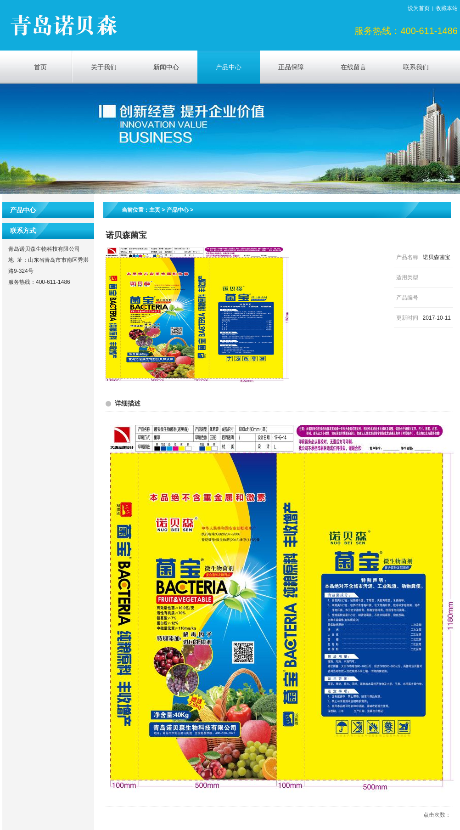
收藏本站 (447, 8)
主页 (154, 210)
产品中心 (178, 210)
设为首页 (419, 8)
